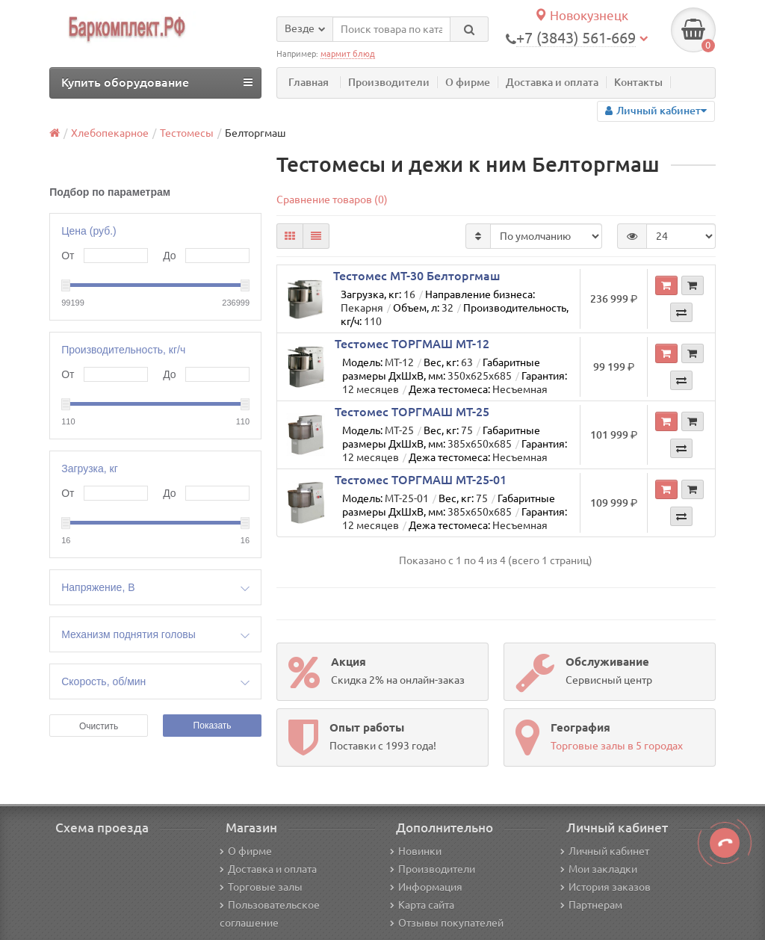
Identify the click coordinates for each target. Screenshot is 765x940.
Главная (308, 82)
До (169, 256)
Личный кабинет (604, 851)
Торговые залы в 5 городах (617, 746)
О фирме (467, 82)
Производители (389, 82)
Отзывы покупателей (447, 923)
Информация (426, 887)
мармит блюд (347, 53)
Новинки (416, 851)
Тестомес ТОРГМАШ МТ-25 (412, 411)
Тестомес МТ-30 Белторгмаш (417, 275)
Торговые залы (261, 887)
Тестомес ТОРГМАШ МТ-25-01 (421, 479)
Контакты (638, 82)
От (67, 256)
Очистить (98, 726)
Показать (212, 725)
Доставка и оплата (552, 82)
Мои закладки (598, 869)
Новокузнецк (581, 15)
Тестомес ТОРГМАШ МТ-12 (412, 343)
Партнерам (591, 905)
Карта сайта (422, 905)
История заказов (605, 887)
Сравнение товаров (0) (332, 199)
